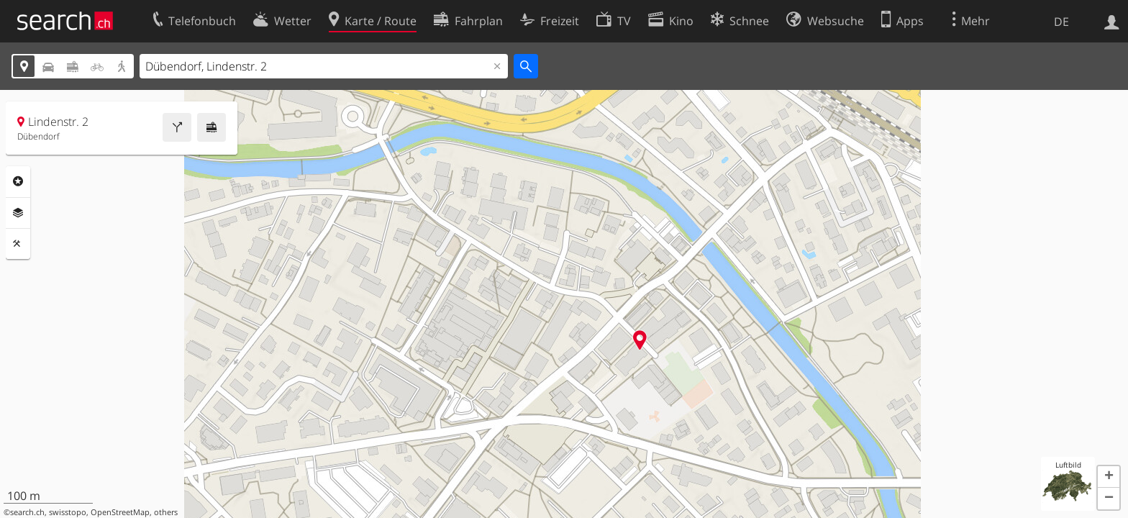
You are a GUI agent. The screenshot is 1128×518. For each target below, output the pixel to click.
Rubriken (18, 181)
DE (1061, 21)
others (166, 512)
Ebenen (18, 213)
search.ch (27, 512)
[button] (1108, 477)
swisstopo (67, 512)
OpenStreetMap (120, 512)
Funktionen (18, 244)
